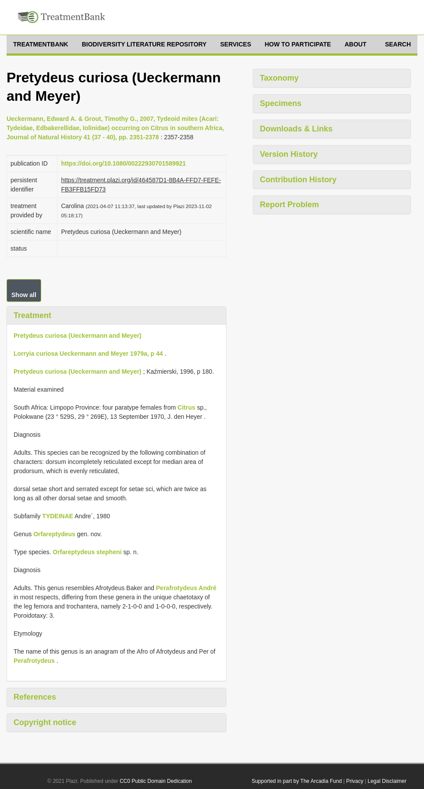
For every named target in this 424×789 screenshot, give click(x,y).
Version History (289, 154)
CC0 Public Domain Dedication (156, 781)
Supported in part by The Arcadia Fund (296, 781)
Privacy (354, 781)
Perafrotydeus (34, 660)
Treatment (32, 315)
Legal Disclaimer (386, 781)
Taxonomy (279, 78)
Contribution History (298, 179)
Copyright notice (45, 722)
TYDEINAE (57, 516)
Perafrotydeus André (186, 587)
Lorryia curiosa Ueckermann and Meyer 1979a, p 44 (88, 353)
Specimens (280, 103)
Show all (23, 294)
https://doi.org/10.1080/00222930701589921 (123, 163)
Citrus (186, 407)
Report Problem (289, 204)
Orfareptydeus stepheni (87, 551)
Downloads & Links (296, 128)
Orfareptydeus (54, 534)
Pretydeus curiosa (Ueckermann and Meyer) (77, 335)
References (35, 697)
